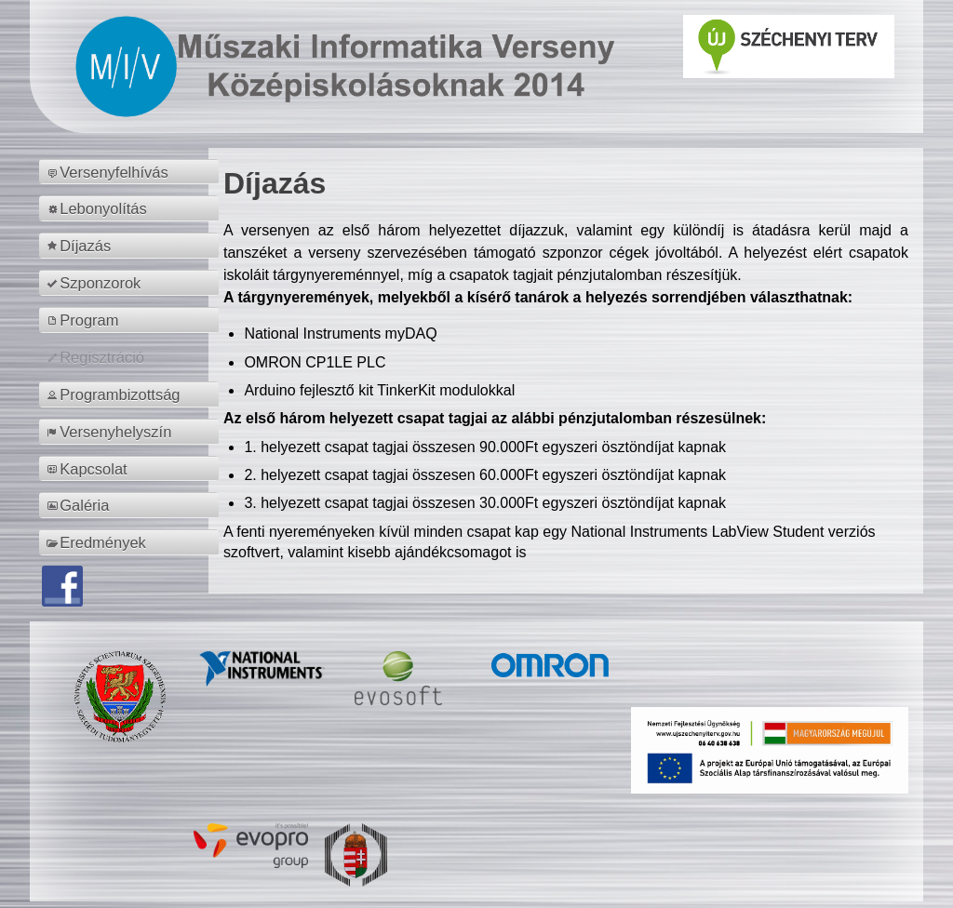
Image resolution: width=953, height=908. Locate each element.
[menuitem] (131, 172)
